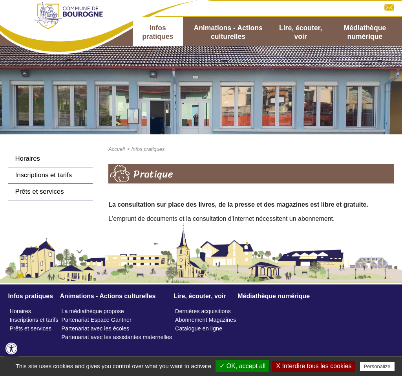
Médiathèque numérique (365, 32)
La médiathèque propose (92, 311)
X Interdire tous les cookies (313, 366)
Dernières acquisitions (203, 311)
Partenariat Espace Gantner (96, 320)
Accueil (116, 149)
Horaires (27, 158)
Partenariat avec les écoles (95, 328)
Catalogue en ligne (198, 328)
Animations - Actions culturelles (228, 32)
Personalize (377, 366)
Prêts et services (39, 191)
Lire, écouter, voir (300, 32)
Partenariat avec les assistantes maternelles (116, 337)
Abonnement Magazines (205, 320)
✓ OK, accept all (242, 366)
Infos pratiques (157, 32)
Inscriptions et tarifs (43, 175)
